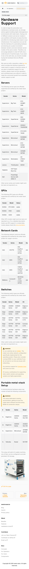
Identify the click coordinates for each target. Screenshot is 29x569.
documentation (20, 225)
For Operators (5, 551)
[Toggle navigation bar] (2, 3)
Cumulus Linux (22, 366)
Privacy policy (5, 512)
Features (3, 524)
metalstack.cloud (7, 526)
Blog (2, 507)
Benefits (3, 521)
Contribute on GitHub (8, 537)
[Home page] (2, 8)
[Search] (22, 3)
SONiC (19, 351)
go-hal (25, 63)
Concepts (4, 549)
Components (5, 556)
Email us (4, 540)
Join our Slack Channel (8, 535)
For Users (4, 554)
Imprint (3, 510)
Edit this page (6, 486)
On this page (6, 15)
